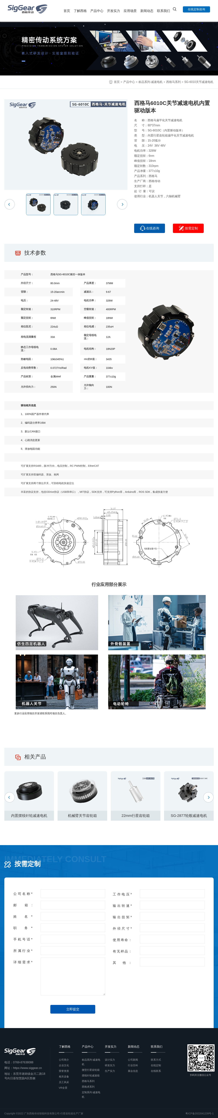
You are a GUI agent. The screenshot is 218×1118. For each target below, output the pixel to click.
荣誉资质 (64, 1071)
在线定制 (156, 1065)
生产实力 (110, 1071)
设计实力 (110, 1059)
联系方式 (156, 1059)
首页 (67, 11)
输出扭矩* (122, 917)
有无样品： (122, 951)
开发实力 (113, 11)
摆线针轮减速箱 (91, 1075)
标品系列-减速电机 (151, 81)
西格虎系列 (88, 1086)
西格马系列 (173, 81)
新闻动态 (146, 11)
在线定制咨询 (196, 9)
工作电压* (122, 894)
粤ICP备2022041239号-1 (199, 1113)
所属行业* (22, 951)
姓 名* (22, 916)
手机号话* (22, 939)
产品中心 (96, 11)
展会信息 (133, 1071)
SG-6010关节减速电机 (198, 81)
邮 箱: (22, 905)
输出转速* (122, 906)
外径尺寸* (122, 928)
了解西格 (80, 11)
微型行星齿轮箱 (91, 1069)
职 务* (22, 928)
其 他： (122, 963)
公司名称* (22, 894)
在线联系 (156, 1071)
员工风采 (64, 1082)
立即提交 (72, 1009)
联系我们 (163, 11)
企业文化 (64, 1065)
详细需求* (22, 962)
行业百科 (133, 1065)
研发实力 (110, 1065)
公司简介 (64, 1059)
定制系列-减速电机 (91, 1094)
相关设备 (64, 1076)
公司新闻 (133, 1059)
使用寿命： (122, 940)
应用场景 (130, 11)
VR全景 (63, 1087)
